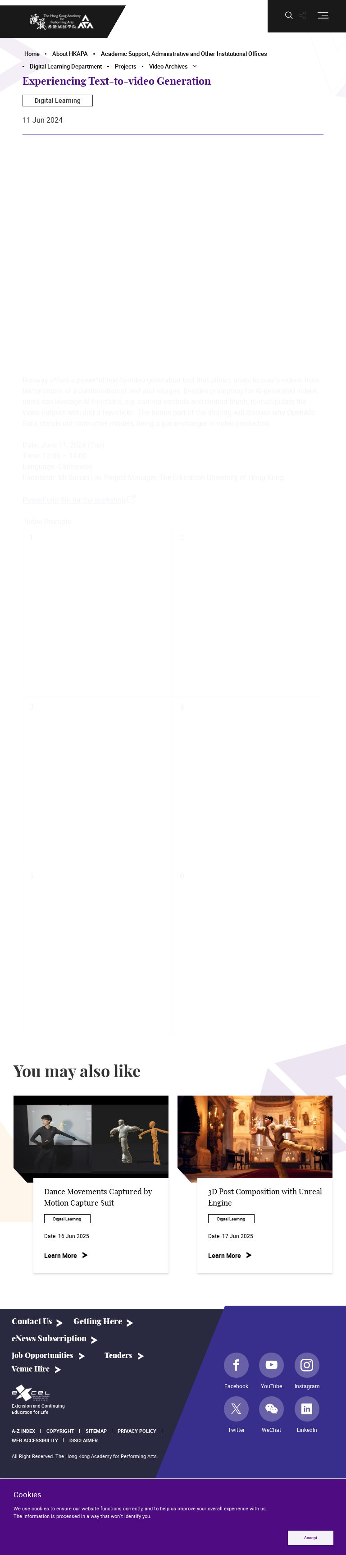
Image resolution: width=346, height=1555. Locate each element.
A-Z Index (23, 1430)
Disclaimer (83, 1440)
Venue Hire (31, 1369)
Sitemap (96, 1430)
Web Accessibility (35, 1440)
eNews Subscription (49, 1339)
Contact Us (32, 1321)
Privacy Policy (137, 1430)
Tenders (118, 1355)
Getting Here (97, 1321)
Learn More (60, 1255)
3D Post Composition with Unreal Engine (265, 1197)
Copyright (60, 1430)
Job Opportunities (42, 1355)
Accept (310, 1538)
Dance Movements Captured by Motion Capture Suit (98, 1197)
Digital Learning (58, 100)
